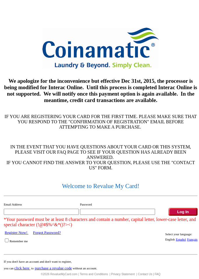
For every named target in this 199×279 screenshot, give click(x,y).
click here (22, 268)
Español (181, 239)
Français (192, 239)
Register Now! (16, 232)
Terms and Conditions (94, 274)
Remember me (19, 241)
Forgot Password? (47, 232)
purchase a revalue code (53, 268)
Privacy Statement (123, 274)
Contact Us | (146, 274)
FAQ (158, 274)
